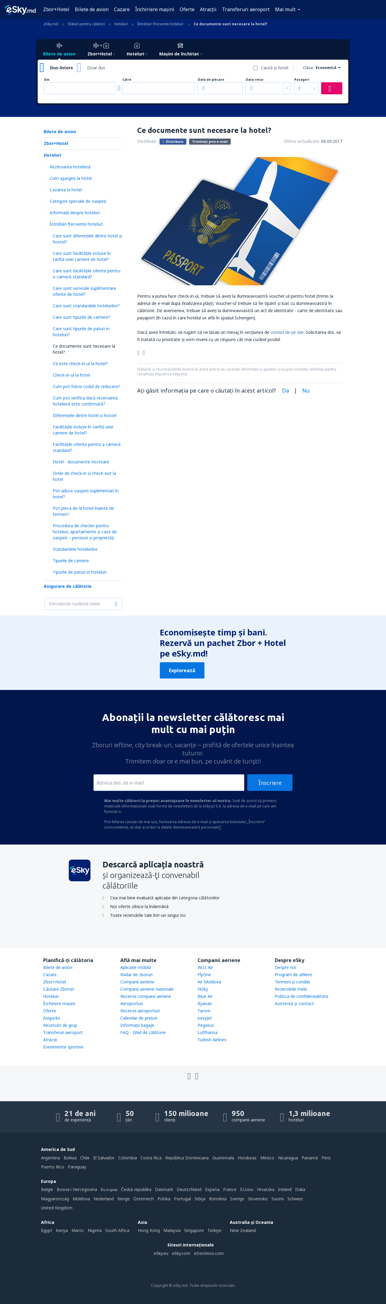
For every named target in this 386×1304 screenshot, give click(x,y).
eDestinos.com (209, 1253)
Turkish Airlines (212, 1039)
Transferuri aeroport (246, 9)
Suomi (277, 1199)
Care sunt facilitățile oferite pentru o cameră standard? (86, 274)
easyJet (205, 1018)
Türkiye (214, 1230)
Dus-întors (61, 68)
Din (46, 80)
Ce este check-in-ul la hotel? (80, 363)
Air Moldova (209, 982)
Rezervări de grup (60, 1025)
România (217, 1199)
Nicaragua (288, 1158)
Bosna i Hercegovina (77, 1189)
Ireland (285, 1189)
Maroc (77, 1230)
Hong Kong (149, 1230)
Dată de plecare (211, 80)
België (47, 1189)
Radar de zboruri (136, 974)
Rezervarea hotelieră (70, 167)
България (109, 1189)
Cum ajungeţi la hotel (71, 178)
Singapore (194, 1230)
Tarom (204, 1011)
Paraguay (77, 1167)
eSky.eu (161, 1253)
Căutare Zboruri (58, 989)
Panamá (310, 1158)
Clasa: (308, 67)
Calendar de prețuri (138, 1018)
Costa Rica (151, 1158)
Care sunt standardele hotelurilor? (86, 306)
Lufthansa (207, 1032)
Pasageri (301, 80)
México (267, 1158)
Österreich (143, 1199)
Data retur (255, 80)
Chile (85, 1158)
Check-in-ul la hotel (71, 375)
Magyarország (55, 1199)
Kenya (62, 1230)
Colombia (127, 1158)
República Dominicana (187, 1158)
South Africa (117, 1230)
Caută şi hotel (274, 68)
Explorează (182, 670)
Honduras (247, 1158)
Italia (300, 1189)
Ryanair (205, 1003)
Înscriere (270, 782)
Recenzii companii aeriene (145, 996)
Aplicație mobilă (135, 967)
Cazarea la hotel (66, 190)
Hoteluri (52, 155)
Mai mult (285, 9)
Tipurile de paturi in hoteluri (79, 572)
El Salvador (104, 1158)
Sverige (237, 1199)
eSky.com (181, 1253)
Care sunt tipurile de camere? (81, 317)
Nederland (103, 1199)
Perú (326, 1158)
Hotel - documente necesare (81, 462)
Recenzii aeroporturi (140, 1011)
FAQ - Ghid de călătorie (143, 1032)
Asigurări (51, 1018)
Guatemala (223, 1158)
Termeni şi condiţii (292, 982)
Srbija (200, 1199)
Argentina (50, 1158)
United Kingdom (56, 1208)
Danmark (164, 1189)
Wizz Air (205, 967)
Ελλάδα (246, 1189)
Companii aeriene (137, 982)
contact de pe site (287, 332)
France (229, 1189)
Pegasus (206, 1025)
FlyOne (204, 974)
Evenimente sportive (63, 1047)
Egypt (46, 1230)
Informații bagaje (137, 1025)
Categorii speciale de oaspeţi (78, 201)
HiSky (203, 989)
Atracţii (208, 9)
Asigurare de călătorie (68, 586)
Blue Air (205, 996)
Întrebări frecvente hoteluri (76, 224)
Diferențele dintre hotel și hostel (84, 415)
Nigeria (95, 1230)
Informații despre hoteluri (75, 212)
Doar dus (96, 68)
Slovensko (258, 1199)
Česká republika (136, 1189)
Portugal (182, 1199)
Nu (306, 390)
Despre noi (285, 967)
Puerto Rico (52, 1167)
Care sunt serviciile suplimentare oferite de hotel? (84, 291)
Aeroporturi (131, 1003)
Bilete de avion (92, 9)
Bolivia (70, 1158)
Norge (123, 1199)
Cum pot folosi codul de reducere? (86, 386)
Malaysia (172, 1230)
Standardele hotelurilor (75, 549)
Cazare (122, 9)
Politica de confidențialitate (301, 996)
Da (285, 390)
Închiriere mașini (154, 9)
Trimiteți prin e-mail (210, 141)
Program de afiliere (293, 974)
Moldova (81, 1199)
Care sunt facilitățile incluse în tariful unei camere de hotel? (82, 256)
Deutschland (189, 1189)
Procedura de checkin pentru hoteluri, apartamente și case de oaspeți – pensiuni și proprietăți (85, 532)
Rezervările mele (291, 989)
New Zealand (243, 1230)
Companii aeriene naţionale (147, 989)
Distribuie (173, 141)
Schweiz (295, 1199)
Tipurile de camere (71, 560)
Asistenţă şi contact (294, 1003)
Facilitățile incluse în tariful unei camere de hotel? (83, 430)
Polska (163, 1199)
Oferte (187, 9)
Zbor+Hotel (56, 9)
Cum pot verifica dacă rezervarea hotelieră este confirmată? (85, 401)
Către (126, 80)
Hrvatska (265, 1189)
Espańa (212, 1189)
